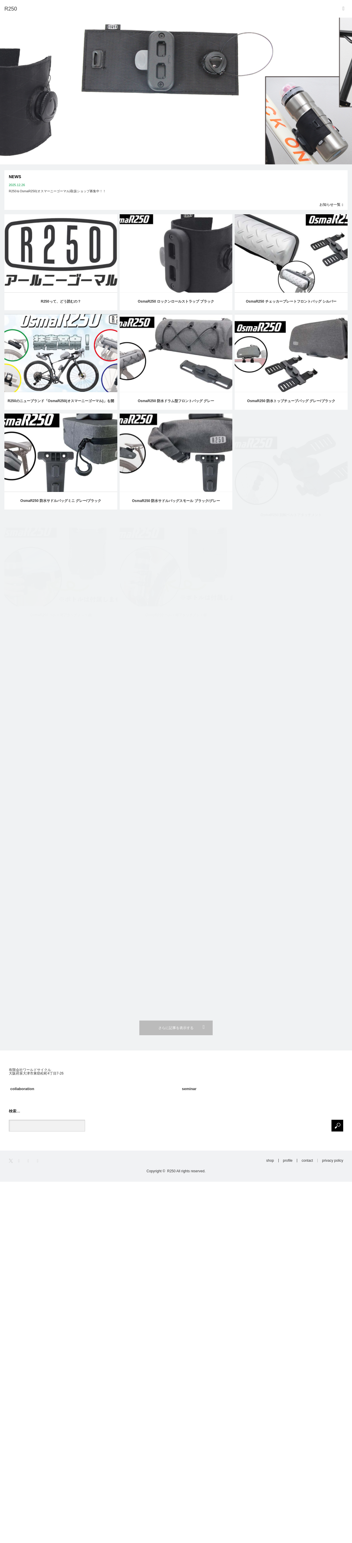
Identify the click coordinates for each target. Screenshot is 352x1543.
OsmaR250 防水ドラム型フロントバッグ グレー (176, 401)
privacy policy (332, 1160)
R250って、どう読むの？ (61, 301)
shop (270, 1160)
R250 (171, 1171)
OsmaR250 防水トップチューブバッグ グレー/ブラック (291, 408)
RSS (39, 1160)
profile (288, 1160)
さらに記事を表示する (176, 1028)
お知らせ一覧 (330, 205)
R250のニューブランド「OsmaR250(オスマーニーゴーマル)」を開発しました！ (61, 404)
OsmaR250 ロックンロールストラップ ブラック (176, 301)
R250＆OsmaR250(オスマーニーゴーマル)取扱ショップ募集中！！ (57, 191)
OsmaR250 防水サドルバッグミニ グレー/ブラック (60, 508)
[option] (176, 91)
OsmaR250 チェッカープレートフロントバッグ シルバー (291, 301)
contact (307, 1160)
